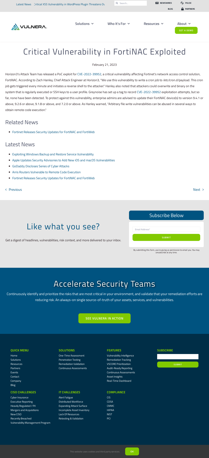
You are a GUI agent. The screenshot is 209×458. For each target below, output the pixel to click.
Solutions (67, 350)
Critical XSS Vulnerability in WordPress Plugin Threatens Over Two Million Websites (82, 4)
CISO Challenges (23, 392)
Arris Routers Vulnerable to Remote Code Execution (46, 172)
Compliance (116, 392)
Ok (132, 451)
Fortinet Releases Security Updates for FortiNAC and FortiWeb (53, 132)
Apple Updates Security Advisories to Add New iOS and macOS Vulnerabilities (63, 160)
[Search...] (130, 3)
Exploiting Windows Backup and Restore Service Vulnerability (53, 154)
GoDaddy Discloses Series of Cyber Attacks (40, 166)
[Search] (117, 3)
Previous (15, 189)
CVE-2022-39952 (89, 74)
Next (196, 189)
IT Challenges (69, 392)
